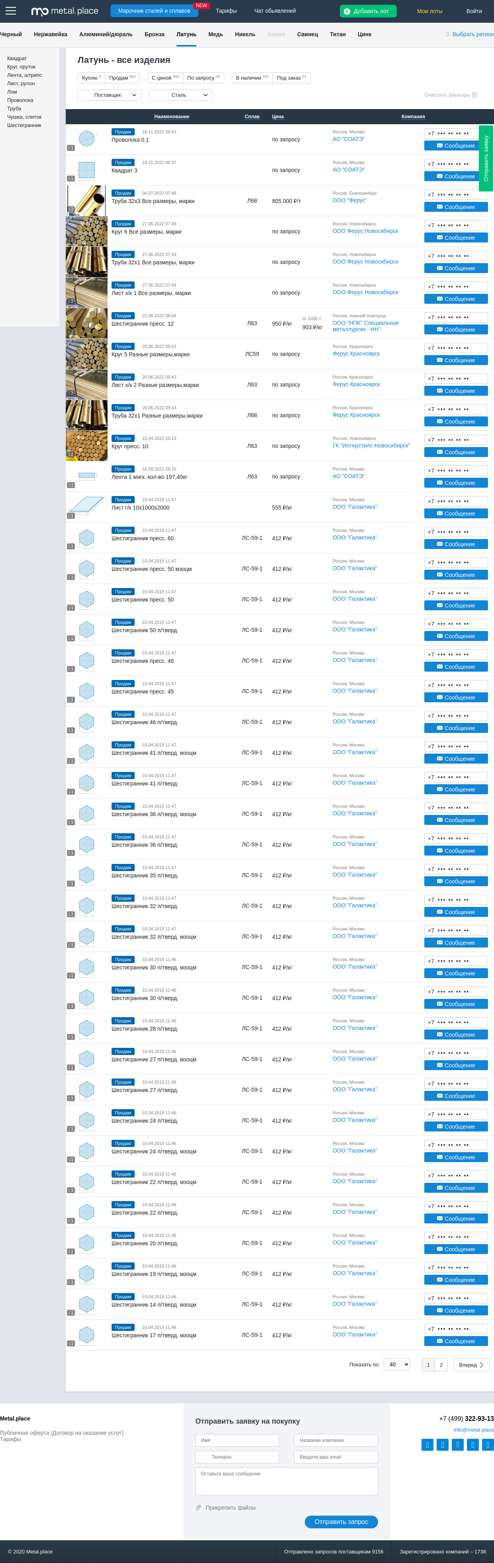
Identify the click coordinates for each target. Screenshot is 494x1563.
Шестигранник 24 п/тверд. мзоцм (154, 1151)
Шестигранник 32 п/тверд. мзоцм (154, 937)
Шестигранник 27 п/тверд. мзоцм (154, 1059)
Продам (122, 77)
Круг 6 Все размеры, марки (147, 232)
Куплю (91, 77)
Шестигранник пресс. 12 (143, 323)
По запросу (203, 77)
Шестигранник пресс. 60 (143, 538)
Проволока (20, 100)
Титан (338, 34)
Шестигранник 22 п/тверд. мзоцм (154, 1182)
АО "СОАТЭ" (349, 139)
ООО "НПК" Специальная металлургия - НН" (366, 326)
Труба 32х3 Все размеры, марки (153, 201)
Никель (245, 34)
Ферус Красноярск (356, 353)
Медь (215, 34)
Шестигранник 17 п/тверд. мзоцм (154, 1335)
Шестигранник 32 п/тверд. (145, 906)
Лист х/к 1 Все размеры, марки (151, 293)
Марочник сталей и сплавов (154, 11)
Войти (474, 11)
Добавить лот (371, 11)
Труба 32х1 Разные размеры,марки (157, 415)
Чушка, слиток (24, 117)
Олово (276, 34)
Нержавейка (50, 34)
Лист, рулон (21, 83)
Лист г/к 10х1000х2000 (140, 507)
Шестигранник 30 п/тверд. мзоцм (154, 967)
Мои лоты (430, 11)
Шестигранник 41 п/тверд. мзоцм (154, 753)
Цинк (364, 34)
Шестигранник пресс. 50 (143, 599)
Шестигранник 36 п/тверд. (145, 845)
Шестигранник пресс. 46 (143, 661)
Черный (11, 34)
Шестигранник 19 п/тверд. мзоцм (154, 1274)
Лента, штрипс (24, 75)
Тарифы (10, 1439)
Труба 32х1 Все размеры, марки (153, 262)
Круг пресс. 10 (130, 446)
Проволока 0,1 (130, 140)
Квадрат (17, 58)
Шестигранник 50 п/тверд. (145, 630)
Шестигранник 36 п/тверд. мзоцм (154, 814)
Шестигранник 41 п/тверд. (145, 783)
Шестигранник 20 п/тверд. (145, 1243)
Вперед (468, 1365)
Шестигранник (24, 125)
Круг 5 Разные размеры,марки (151, 354)
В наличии (252, 77)
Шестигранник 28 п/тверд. (145, 1029)
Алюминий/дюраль (106, 34)
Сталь (178, 95)
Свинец (307, 34)
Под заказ (291, 77)
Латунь (186, 34)
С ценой (165, 77)
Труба (14, 108)
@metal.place (474, 1430)
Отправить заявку (486, 158)
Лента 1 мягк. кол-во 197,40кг (149, 477)
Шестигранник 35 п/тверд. (145, 875)
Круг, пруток (21, 67)
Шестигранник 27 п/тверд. (145, 1090)
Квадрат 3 (124, 170)
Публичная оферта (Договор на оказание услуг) (62, 1433)
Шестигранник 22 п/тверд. (145, 1212)
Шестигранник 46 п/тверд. (145, 722)
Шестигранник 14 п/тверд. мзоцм (154, 1304)
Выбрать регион (473, 34)
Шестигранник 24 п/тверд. (145, 1121)
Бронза (155, 34)
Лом (12, 92)
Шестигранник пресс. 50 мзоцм (152, 569)
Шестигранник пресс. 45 (143, 691)
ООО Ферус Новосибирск (365, 231)
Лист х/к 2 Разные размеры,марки (155, 385)
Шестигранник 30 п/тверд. (145, 998)
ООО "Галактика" (355, 507)
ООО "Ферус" (350, 200)
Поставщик (107, 95)
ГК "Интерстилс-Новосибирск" (371, 445)
